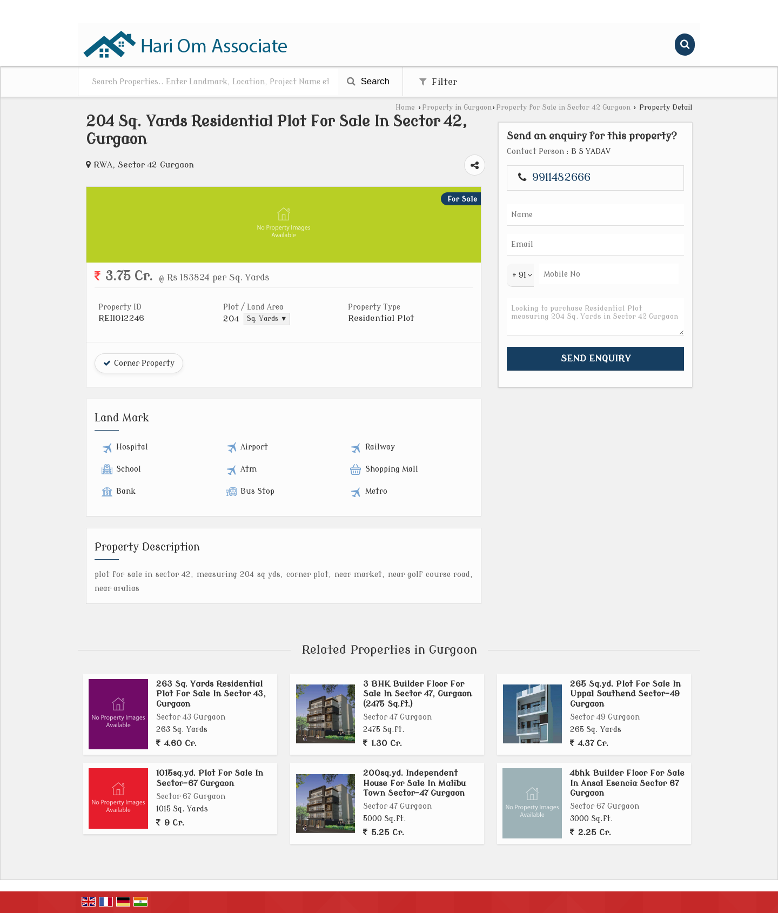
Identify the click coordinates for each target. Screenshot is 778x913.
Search (368, 81)
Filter (438, 82)
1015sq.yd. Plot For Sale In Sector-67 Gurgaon (209, 778)
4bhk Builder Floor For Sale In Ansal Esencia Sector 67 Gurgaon (627, 783)
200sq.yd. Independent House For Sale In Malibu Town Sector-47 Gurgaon (414, 783)
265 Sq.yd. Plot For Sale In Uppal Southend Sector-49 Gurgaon (625, 694)
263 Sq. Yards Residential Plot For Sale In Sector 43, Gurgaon (211, 694)
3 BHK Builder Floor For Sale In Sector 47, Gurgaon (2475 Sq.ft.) (417, 694)
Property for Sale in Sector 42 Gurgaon (563, 107)
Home (405, 107)
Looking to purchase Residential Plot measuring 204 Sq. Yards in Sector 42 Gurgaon (595, 316)
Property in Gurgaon (457, 107)
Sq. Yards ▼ (267, 319)
